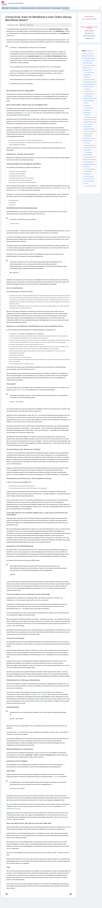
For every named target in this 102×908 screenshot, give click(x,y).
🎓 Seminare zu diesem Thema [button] (26, 25)
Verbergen (89, 51)
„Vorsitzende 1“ (63, 188)
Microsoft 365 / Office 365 (44, 8)
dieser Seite (16, 190)
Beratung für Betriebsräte (15, 3)
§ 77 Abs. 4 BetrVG (27, 113)
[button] (100, 8)
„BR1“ (52, 188)
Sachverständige (57, 8)
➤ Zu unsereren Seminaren (89, 19)
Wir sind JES (66, 8)
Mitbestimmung (14, 8)
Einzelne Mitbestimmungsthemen (28, 8)
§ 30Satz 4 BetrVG (14, 223)
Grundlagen (6, 8)
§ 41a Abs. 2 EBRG (40, 694)
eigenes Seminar (48, 806)
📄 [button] (12, 25)
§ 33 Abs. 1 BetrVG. (20, 390)
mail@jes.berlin (89, 38)
